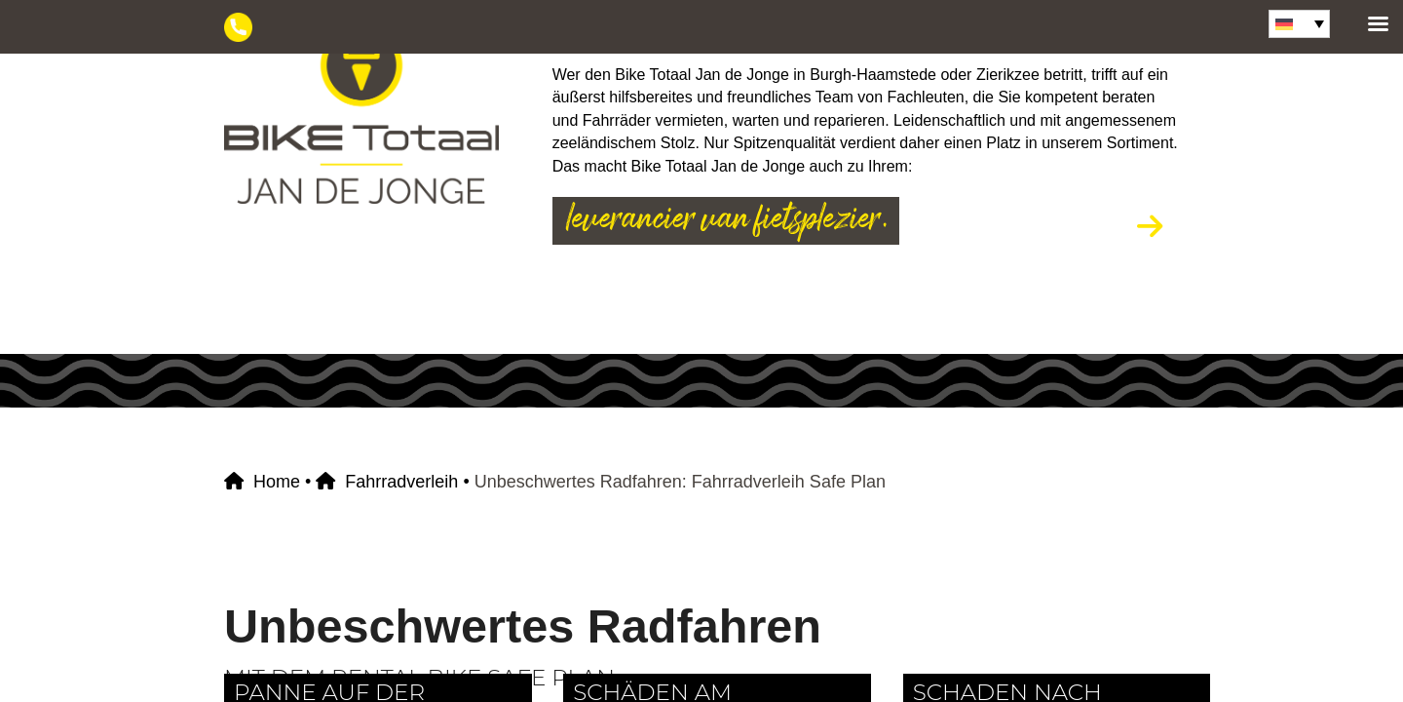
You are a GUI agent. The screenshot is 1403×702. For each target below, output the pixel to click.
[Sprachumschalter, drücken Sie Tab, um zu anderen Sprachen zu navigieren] (1299, 24)
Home (276, 481)
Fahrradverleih (401, 481)
